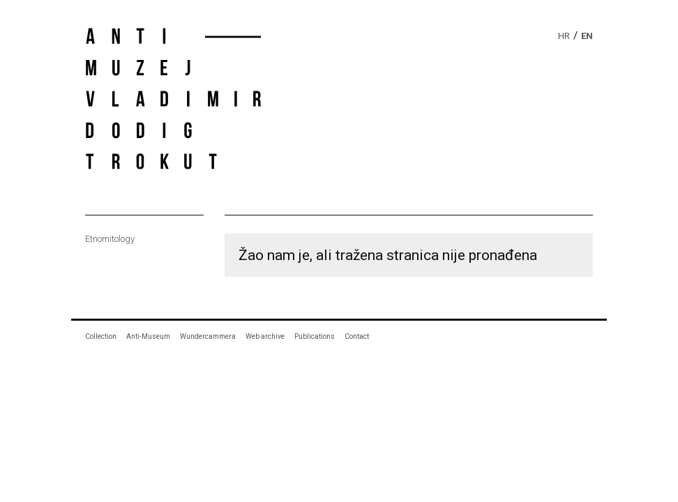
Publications (314, 336)
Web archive (265, 336)
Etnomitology (110, 239)
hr (564, 35)
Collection (100, 336)
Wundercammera (208, 336)
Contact (357, 336)
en (587, 35)
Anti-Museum (148, 336)
